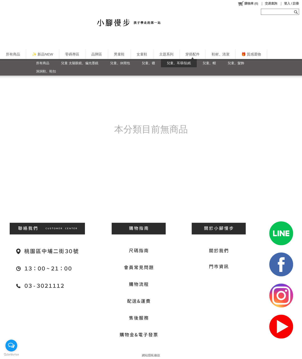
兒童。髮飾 (236, 63)
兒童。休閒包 (120, 63)
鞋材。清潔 (220, 54)
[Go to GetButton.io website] (11, 354)
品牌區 (96, 54)
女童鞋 (142, 54)
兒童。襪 (148, 63)
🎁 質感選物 (251, 54)
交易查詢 (271, 3)
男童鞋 (119, 54)
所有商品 (13, 54)
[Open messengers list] (11, 345)
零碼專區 (72, 54)
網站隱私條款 (151, 355)
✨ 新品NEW (42, 54)
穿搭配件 (192, 54)
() (247, 3)
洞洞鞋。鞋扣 (46, 71)
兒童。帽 (209, 63)
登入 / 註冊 (291, 3)
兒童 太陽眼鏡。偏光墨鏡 (79, 63)
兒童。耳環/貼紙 (179, 63)
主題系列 (166, 54)
